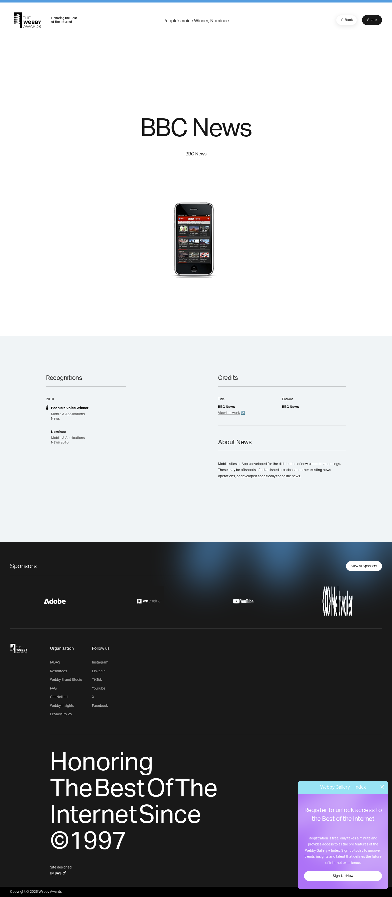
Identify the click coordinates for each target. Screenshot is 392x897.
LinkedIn (99, 671)
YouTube (98, 688)
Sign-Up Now (343, 876)
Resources (58, 671)
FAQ (53, 688)
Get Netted (59, 697)
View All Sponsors (364, 566)
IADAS (55, 662)
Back (346, 19)
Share (372, 20)
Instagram (100, 662)
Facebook (100, 706)
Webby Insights (62, 706)
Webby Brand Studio (66, 680)
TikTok (97, 680)
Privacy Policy (61, 714)
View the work (229, 413)
